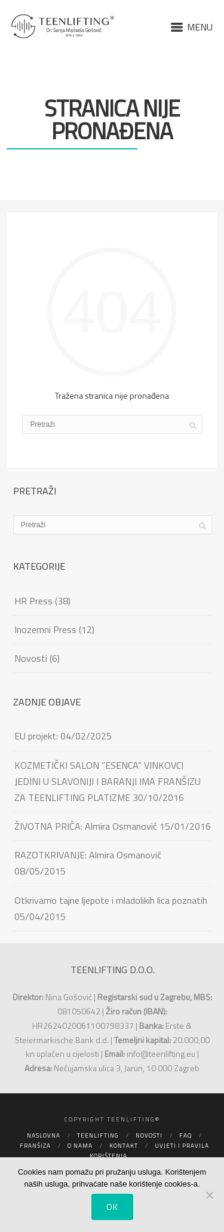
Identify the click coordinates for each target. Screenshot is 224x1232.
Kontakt (123, 1145)
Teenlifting (98, 1135)
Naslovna (43, 1135)
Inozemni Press (45, 629)
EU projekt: (36, 736)
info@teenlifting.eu (161, 1053)
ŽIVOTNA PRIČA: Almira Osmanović (85, 826)
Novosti (30, 658)
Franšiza (35, 1145)
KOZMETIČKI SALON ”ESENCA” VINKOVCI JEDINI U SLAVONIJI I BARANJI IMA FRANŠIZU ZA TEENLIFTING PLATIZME (107, 781)
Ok (112, 1206)
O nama (80, 1145)
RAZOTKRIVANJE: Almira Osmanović (87, 855)
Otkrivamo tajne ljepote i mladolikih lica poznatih (110, 900)
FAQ (185, 1135)
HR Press (33, 601)
